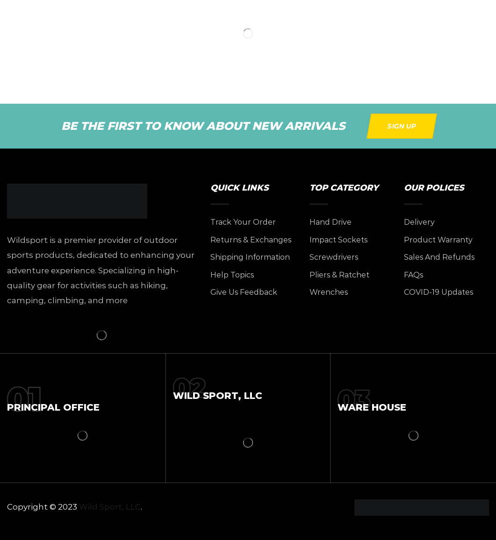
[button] (402, 126)
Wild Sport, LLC (110, 507)
